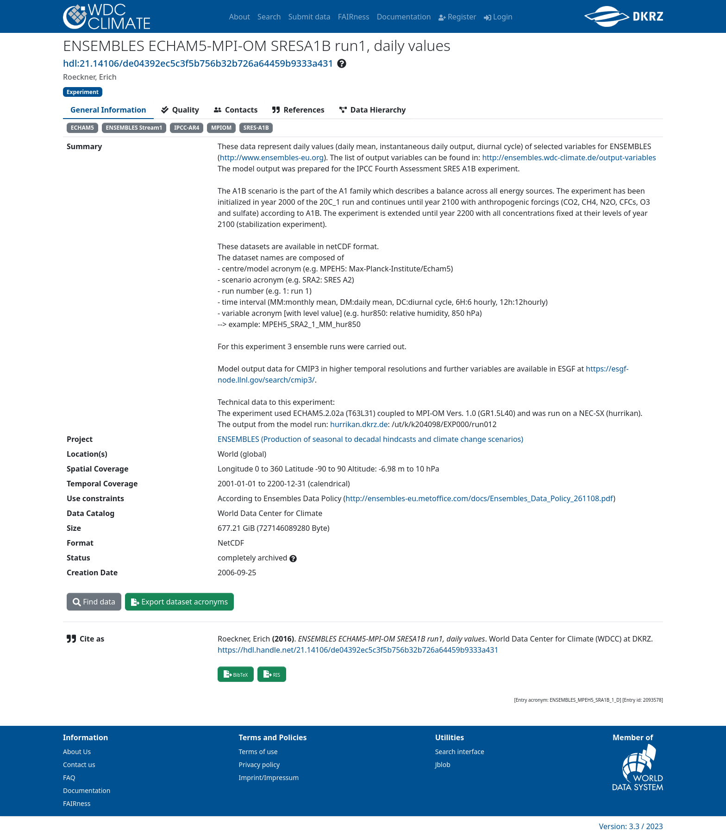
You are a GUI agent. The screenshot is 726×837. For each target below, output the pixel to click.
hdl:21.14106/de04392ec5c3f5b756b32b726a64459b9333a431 (198, 63)
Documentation (404, 17)
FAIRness (353, 17)
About (239, 17)
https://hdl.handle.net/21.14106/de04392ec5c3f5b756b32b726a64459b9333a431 (358, 650)
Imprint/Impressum (269, 777)
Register (457, 17)
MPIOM (221, 128)
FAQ (69, 777)
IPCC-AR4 (186, 128)
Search (269, 17)
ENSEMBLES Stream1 (134, 128)
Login (498, 17)
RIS (271, 674)
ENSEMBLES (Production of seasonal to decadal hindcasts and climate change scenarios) (370, 439)
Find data (94, 602)
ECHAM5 (82, 128)
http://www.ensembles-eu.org (272, 157)
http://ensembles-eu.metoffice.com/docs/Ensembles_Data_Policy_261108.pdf (479, 498)
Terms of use (258, 751)
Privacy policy (259, 764)
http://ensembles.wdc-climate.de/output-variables (569, 157)
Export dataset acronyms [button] (179, 602)
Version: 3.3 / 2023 (631, 826)
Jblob (443, 764)
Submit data (309, 17)
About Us (77, 751)
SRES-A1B (256, 128)
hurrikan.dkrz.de (359, 424)
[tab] (108, 110)
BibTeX (236, 674)
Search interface (459, 751)
